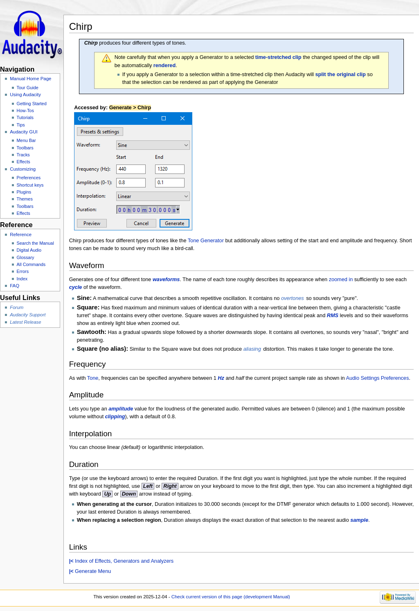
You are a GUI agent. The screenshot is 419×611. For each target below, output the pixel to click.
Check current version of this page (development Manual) (230, 596)
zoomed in (341, 279)
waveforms (166, 279)
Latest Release (25, 322)
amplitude (120, 409)
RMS (332, 315)
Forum (16, 307)
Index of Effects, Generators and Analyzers (121, 561)
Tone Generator (206, 240)
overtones (292, 298)
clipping (115, 416)
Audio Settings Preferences (377, 378)
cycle (75, 287)
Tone (93, 378)
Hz (221, 378)
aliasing (252, 349)
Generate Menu (90, 571)
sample (359, 520)
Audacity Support (27, 314)
